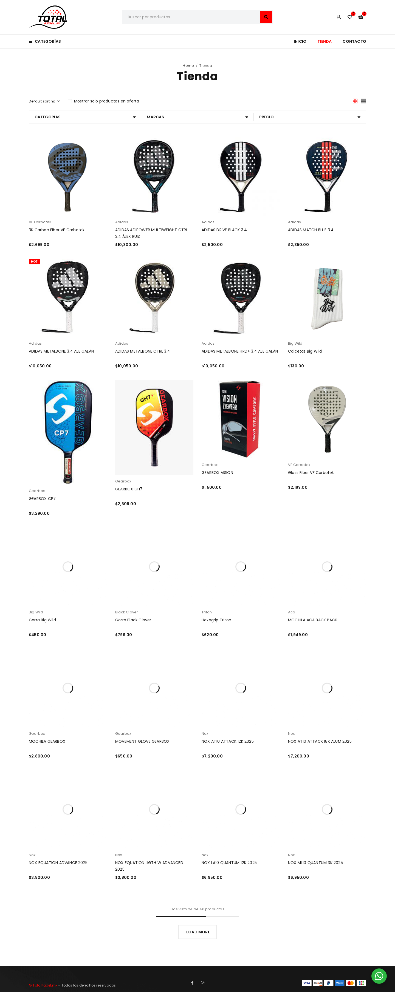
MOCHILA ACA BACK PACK (312, 620)
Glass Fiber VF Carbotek (311, 472)
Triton (207, 612)
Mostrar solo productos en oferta (106, 101)
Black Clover (126, 612)
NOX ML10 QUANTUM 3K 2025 (315, 862)
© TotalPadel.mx (43, 985)
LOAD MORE (198, 932)
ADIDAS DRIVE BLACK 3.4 (224, 230)
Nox (205, 733)
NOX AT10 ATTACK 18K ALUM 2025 (320, 741)
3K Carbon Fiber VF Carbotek (56, 230)
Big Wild (295, 343)
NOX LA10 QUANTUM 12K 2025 (229, 862)
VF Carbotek (40, 222)
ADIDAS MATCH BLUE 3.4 (311, 230)
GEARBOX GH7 (128, 489)
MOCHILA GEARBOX (47, 741)
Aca (291, 612)
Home (188, 65)
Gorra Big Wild (42, 620)
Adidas (121, 222)
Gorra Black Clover (133, 620)
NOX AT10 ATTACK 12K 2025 (228, 741)
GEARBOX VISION (217, 472)
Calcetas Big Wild (305, 351)
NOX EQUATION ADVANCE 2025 (58, 862)
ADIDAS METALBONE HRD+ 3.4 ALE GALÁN (240, 351)
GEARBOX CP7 (42, 498)
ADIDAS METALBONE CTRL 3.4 (142, 351)
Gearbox (37, 490)
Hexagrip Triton (216, 620)
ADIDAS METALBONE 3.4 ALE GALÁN (61, 351)
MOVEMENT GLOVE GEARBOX (142, 741)
